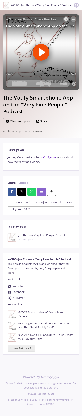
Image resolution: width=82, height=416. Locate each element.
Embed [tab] (23, 183)
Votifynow (49, 157)
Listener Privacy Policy (60, 399)
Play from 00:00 (19, 209)
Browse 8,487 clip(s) (21, 348)
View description (18, 121)
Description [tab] (16, 150)
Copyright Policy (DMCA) (41, 404)
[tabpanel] (41, 159)
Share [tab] (12, 183)
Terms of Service (16, 399)
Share (41, 121)
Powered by (41, 377)
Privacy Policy (36, 399)
